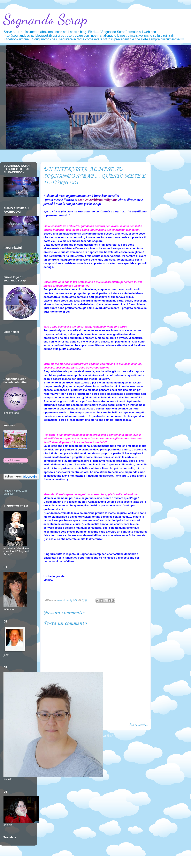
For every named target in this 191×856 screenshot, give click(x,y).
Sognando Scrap (45, 19)
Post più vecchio (138, 725)
